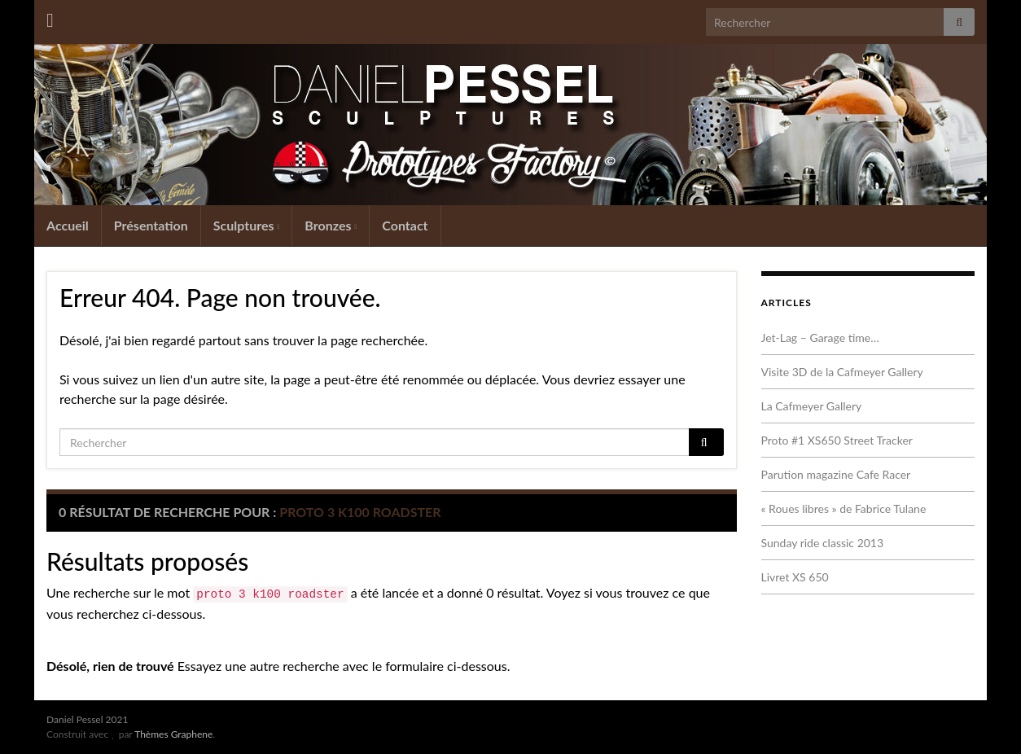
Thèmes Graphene (173, 734)
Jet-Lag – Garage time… (820, 337)
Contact (404, 225)
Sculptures (246, 225)
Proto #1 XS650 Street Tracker (837, 440)
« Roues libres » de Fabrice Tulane (844, 508)
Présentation (151, 225)
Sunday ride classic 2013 (822, 543)
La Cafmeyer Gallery (811, 406)
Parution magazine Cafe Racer (836, 474)
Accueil (67, 225)
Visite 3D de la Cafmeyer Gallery (842, 372)
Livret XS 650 (795, 577)
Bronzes (331, 225)
